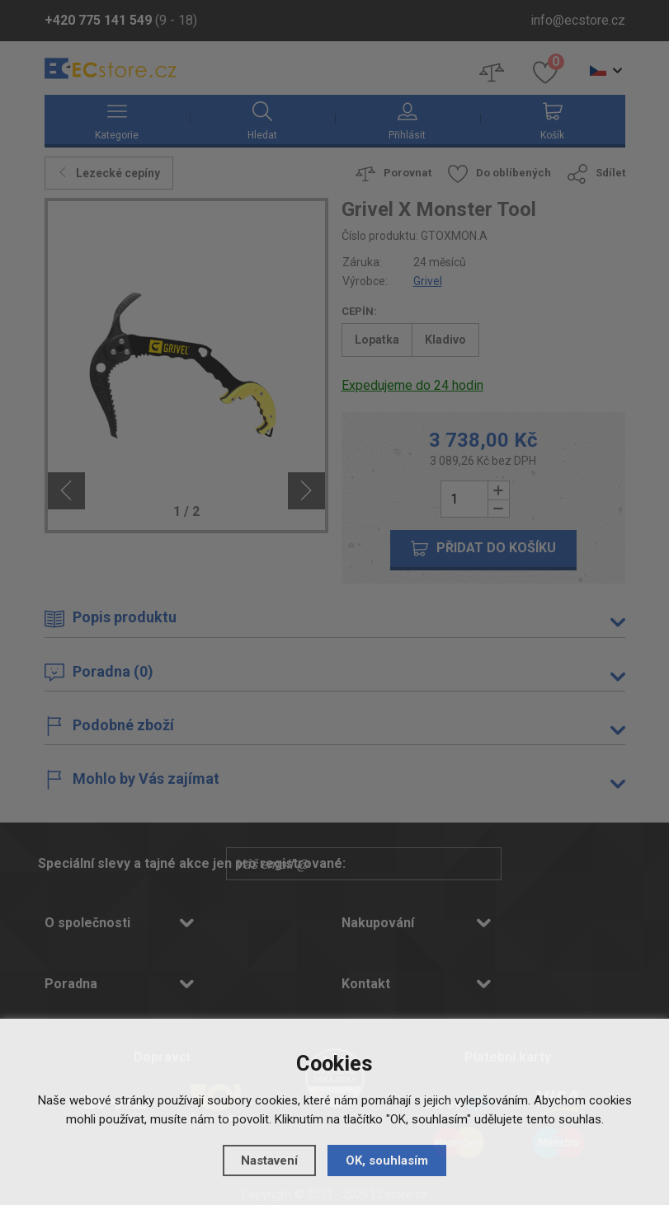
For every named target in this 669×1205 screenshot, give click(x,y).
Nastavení (269, 1160)
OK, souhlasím (387, 1160)
